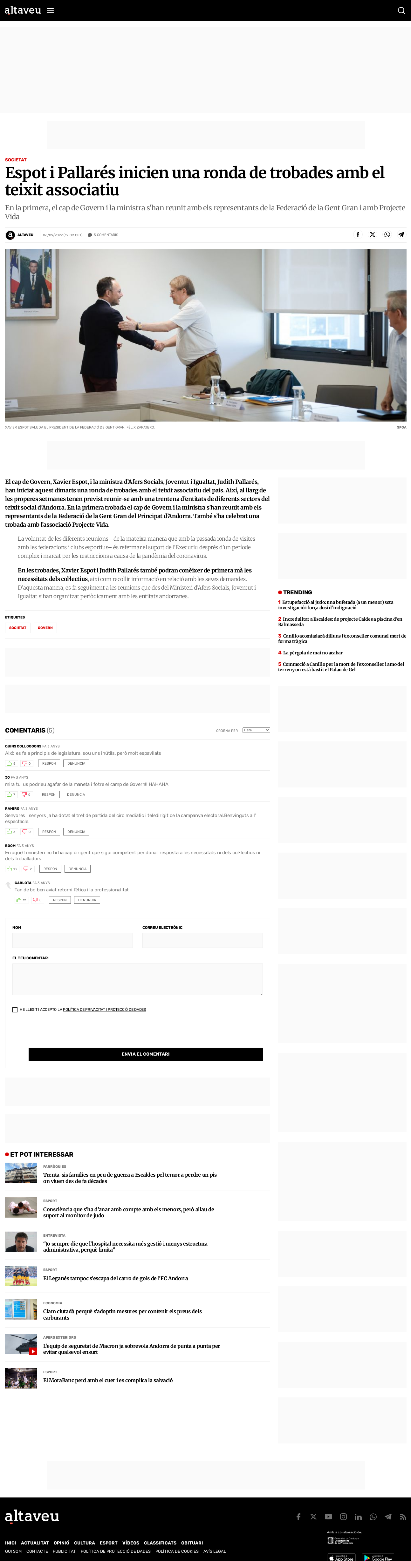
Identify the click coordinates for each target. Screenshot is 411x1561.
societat (17, 628)
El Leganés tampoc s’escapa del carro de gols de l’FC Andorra (115, 1265)
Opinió (61, 1543)
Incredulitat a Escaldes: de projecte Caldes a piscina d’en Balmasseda (340, 621)
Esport (50, 1188)
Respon (49, 763)
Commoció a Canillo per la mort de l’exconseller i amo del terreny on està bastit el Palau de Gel (341, 666)
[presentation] (60, 1035)
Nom (16, 927)
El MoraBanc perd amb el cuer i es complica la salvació (108, 1367)
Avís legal (214, 1551)
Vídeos (130, 1543)
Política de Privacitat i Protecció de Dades (104, 1009)
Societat (16, 160)
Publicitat (64, 1551)
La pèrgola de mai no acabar (313, 653)
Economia (52, 1290)
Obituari (192, 1543)
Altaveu (25, 235)
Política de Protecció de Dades (116, 1551)
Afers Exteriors (59, 1324)
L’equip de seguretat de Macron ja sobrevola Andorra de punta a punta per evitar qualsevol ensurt (131, 1336)
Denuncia (76, 763)
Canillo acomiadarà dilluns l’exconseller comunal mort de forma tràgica (342, 638)
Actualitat (35, 1543)
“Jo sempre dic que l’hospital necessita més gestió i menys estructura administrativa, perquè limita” (125, 1234)
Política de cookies (177, 1551)
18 (15, 869)
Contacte (37, 1551)
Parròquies (54, 1154)
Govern (45, 628)
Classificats (160, 1543)
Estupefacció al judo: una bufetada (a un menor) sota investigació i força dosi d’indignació (336, 605)
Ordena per (227, 731)
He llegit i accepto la (79, 1009)
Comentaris (106, 235)
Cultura (84, 1543)
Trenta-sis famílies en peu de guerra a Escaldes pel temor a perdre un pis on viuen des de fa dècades (130, 1165)
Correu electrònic (162, 927)
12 (24, 900)
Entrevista (54, 1222)
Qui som (13, 1551)
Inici (10, 1543)
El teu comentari (30, 958)
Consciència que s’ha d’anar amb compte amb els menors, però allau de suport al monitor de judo (128, 1199)
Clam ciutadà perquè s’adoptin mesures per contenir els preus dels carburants (122, 1301)
